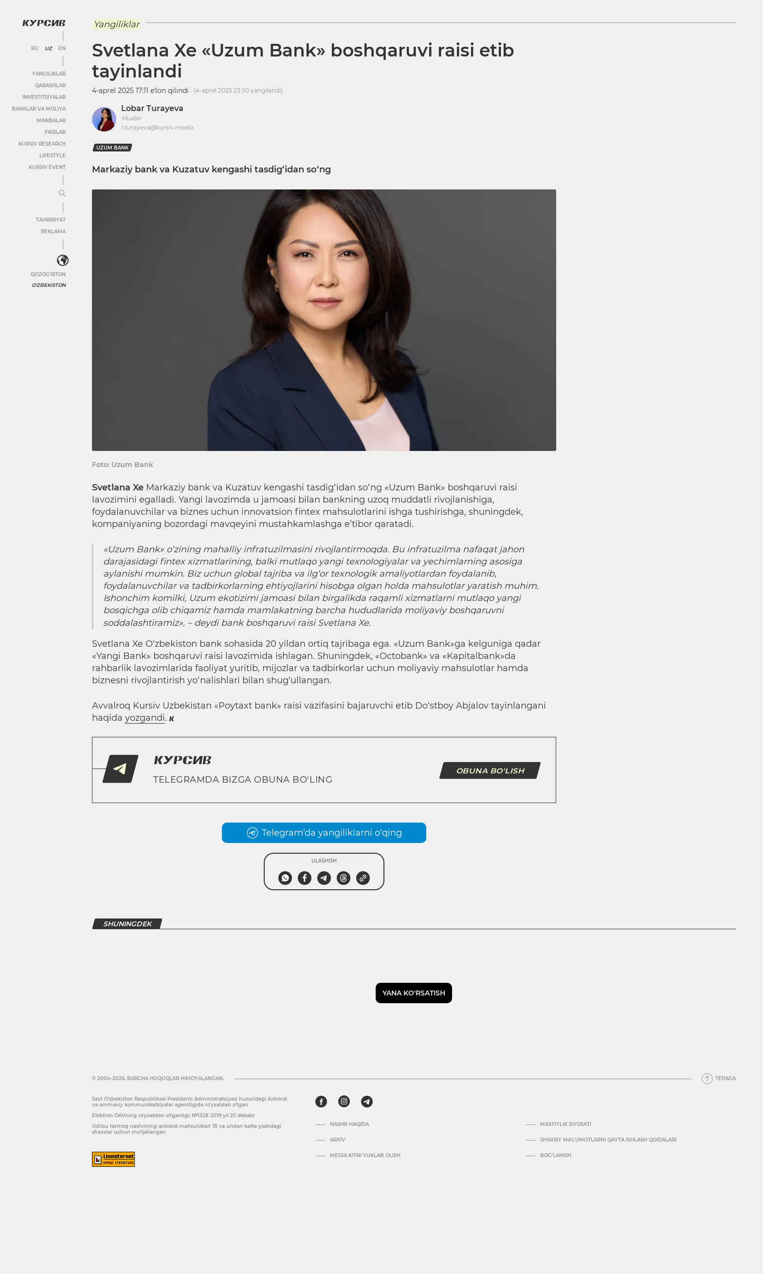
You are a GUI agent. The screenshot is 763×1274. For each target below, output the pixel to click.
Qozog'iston (48, 274)
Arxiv (337, 1140)
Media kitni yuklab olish (365, 1156)
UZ (48, 49)
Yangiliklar (49, 74)
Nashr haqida (349, 1124)
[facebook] (321, 1101)
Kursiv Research (42, 144)
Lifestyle (52, 155)
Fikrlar (55, 132)
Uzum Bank (112, 148)
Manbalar (51, 120)
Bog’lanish (555, 1156)
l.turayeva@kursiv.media (157, 127)
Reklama (53, 231)
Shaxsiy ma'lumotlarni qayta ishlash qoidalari (608, 1140)
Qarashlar (50, 85)
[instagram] (344, 1101)
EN (62, 49)
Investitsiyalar (44, 97)
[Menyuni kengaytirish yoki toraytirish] (62, 194)
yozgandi (145, 717)
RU (34, 49)
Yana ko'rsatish (413, 993)
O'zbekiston (49, 285)
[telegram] (367, 1101)
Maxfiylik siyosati (565, 1124)
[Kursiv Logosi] (44, 22)
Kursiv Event (47, 167)
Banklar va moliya (39, 109)
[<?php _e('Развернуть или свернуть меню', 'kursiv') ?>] (63, 260)
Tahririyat (51, 220)
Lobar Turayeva (152, 108)
